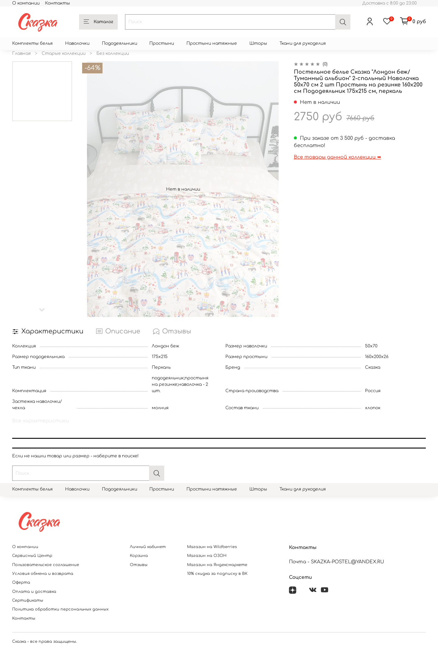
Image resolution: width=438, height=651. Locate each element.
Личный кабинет (148, 547)
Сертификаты (27, 600)
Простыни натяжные (211, 43)
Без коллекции (112, 53)
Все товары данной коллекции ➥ (337, 157)
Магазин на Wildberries (212, 547)
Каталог (98, 22)
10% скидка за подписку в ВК (217, 574)
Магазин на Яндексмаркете (217, 565)
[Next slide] (42, 310)
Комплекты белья (32, 43)
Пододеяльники (119, 43)
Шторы (258, 43)
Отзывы (139, 565)
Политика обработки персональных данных (60, 609)
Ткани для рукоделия (303, 43)
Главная (21, 53)
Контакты (57, 3)
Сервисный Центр (32, 556)
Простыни (161, 43)
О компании (26, 3)
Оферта (21, 582)
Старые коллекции (63, 53)
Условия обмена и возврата (42, 574)
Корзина (139, 556)
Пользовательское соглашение (45, 565)
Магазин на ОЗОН (207, 556)
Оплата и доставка (34, 591)
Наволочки (77, 43)
